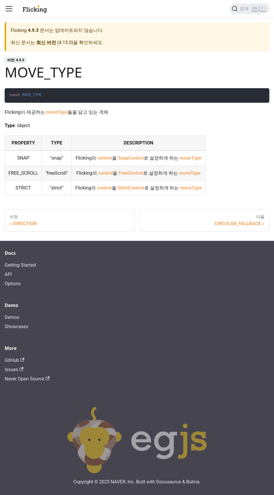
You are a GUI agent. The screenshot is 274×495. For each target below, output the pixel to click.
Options (13, 283)
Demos (12, 317)
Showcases (16, 326)
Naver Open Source (27, 379)
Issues (14, 369)
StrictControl (131, 188)
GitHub (14, 360)
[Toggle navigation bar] (9, 8)
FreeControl (130, 173)
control (104, 158)
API (8, 274)
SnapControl (131, 158)
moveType (57, 112)
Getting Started (20, 265)
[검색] (249, 8)
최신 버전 (46, 42)
